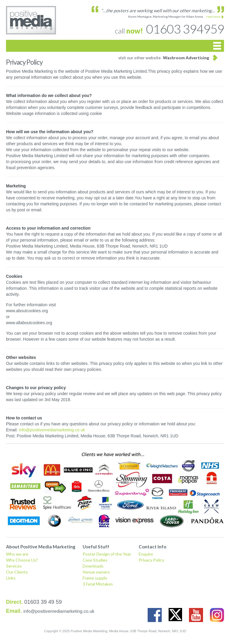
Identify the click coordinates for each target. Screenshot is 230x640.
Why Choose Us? (22, 559)
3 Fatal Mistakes (98, 583)
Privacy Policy (151, 559)
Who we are (17, 553)
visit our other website (163, 57)
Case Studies (95, 559)
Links (11, 577)
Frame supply (95, 577)
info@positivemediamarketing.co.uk (52, 429)
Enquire (146, 553)
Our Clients (17, 571)
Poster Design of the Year (107, 553)
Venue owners (96, 571)
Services (14, 565)
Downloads (93, 565)
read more (213, 16)
